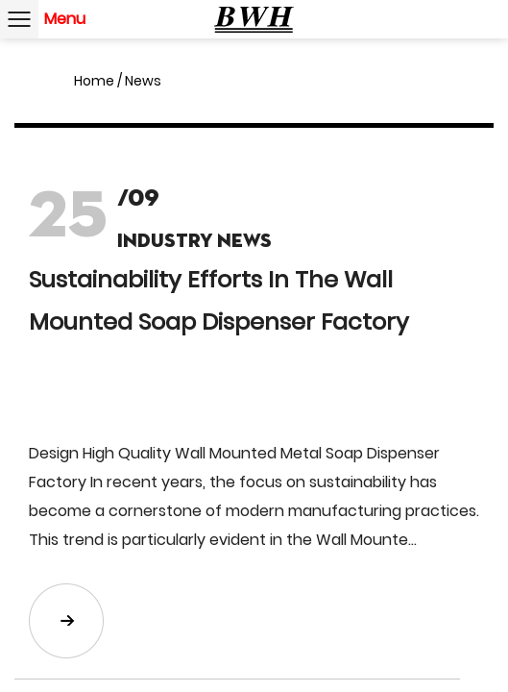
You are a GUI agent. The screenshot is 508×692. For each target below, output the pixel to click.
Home (94, 80)
